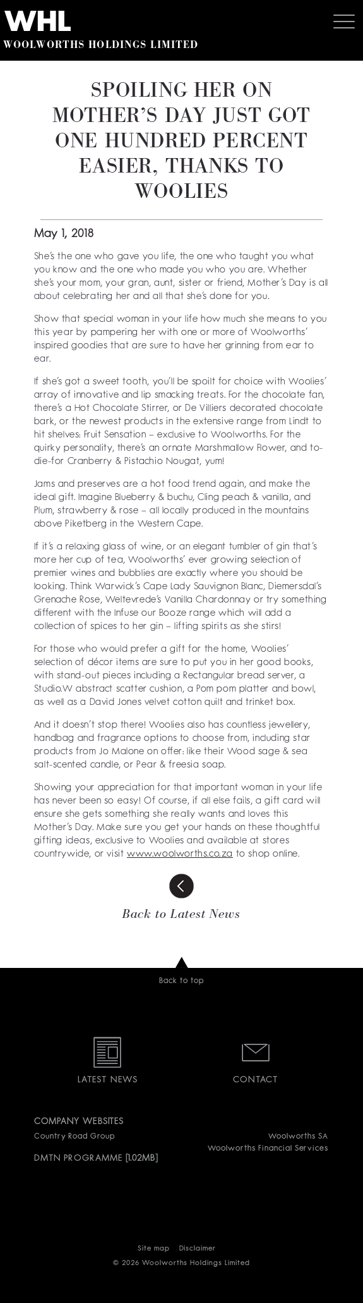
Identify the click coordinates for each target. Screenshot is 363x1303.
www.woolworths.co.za (180, 854)
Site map (154, 1248)
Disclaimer (198, 1248)
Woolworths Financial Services (268, 1149)
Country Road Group (74, 1137)
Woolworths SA (298, 1137)
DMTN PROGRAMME (78, 1158)
